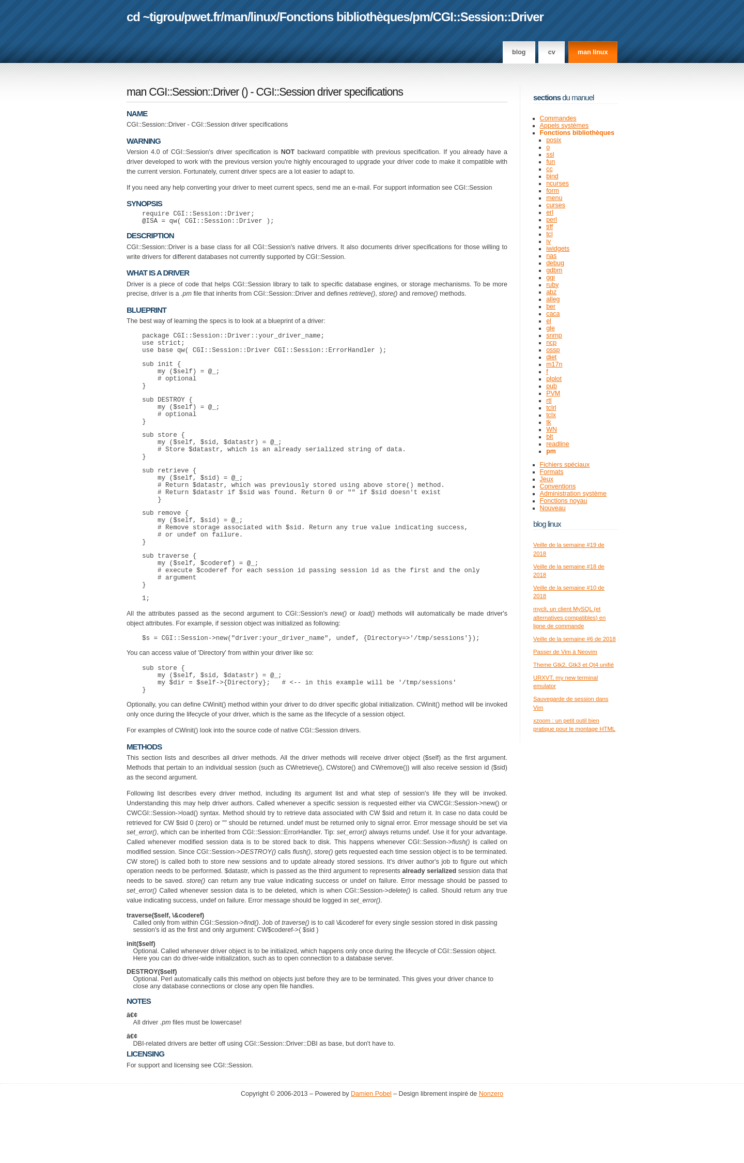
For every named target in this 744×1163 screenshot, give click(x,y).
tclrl (551, 407)
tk (548, 422)
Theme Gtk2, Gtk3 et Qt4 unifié (573, 665)
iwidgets (557, 248)
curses (555, 205)
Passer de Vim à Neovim (565, 652)
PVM (553, 393)
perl (551, 219)
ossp (553, 350)
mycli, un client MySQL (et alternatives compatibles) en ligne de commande (569, 617)
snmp (554, 335)
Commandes (558, 118)
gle (550, 328)
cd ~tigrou (154, 17)
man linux (593, 52)
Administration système (573, 493)
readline (557, 444)
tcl (549, 234)
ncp (551, 342)
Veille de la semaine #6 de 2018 (574, 639)
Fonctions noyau (563, 500)
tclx (551, 415)
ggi (550, 277)
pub (551, 386)
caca (553, 313)
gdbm (554, 270)
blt (549, 436)
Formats (552, 472)
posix (553, 140)
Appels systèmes (564, 125)
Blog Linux (547, 523)
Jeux (546, 479)
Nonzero (491, 1152)
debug (555, 263)
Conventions (558, 486)
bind (552, 176)
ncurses (557, 183)
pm (421, 17)
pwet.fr (202, 17)
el (548, 321)
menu (554, 198)
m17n (554, 364)
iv (548, 241)
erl (549, 212)
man (235, 17)
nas (551, 255)
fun (550, 161)
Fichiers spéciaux (565, 464)
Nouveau (553, 508)
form (552, 190)
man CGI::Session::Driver (183, 92)
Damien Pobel (371, 1152)
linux (264, 17)
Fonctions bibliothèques (345, 17)
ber (550, 306)
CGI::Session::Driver (488, 17)
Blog (518, 52)
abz (551, 292)
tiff (549, 227)
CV (551, 52)
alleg (553, 299)
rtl (548, 400)
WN (551, 429)
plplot (554, 378)
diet (551, 357)
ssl (550, 154)
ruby (552, 284)
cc (549, 169)
